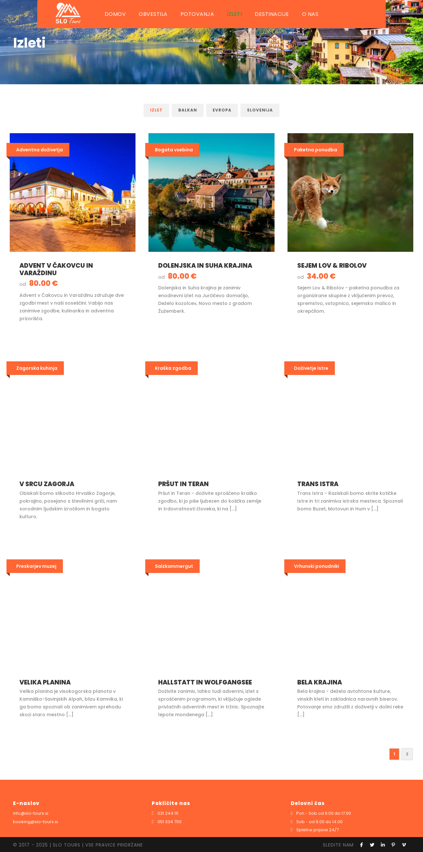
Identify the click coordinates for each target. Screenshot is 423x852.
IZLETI (234, 14)
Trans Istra (317, 484)
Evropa (222, 110)
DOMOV (115, 14)
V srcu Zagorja (46, 484)
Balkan (187, 110)
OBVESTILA (153, 14)
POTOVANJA (197, 14)
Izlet (156, 110)
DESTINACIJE (272, 14)
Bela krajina (319, 682)
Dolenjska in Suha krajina (205, 265)
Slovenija (260, 110)
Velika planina (45, 682)
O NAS (310, 14)
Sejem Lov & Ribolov (332, 265)
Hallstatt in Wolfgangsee (205, 682)
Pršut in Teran (183, 484)
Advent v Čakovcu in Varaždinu (56, 269)
